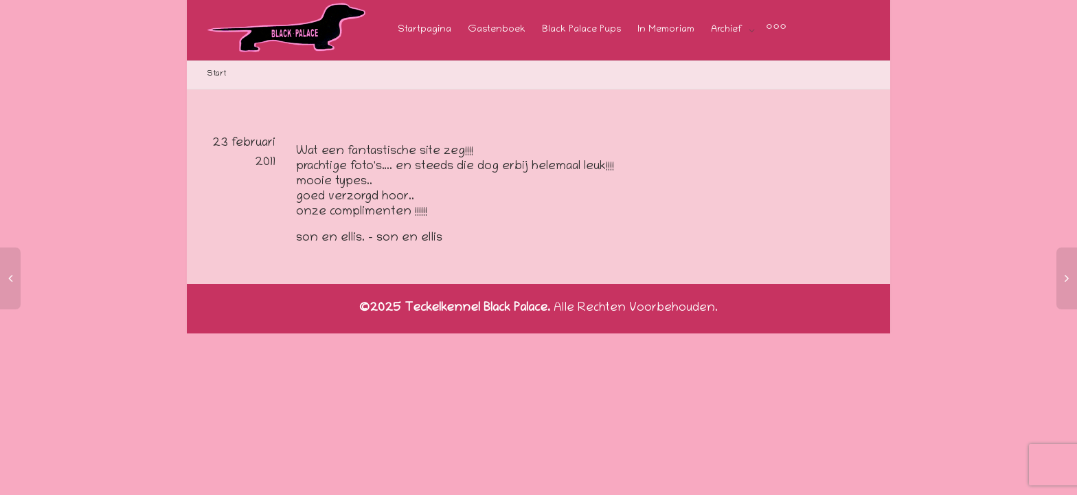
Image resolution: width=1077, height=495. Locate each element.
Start (217, 73)
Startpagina (424, 30)
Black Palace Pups (581, 30)
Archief (728, 30)
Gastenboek (496, 30)
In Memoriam (665, 30)
